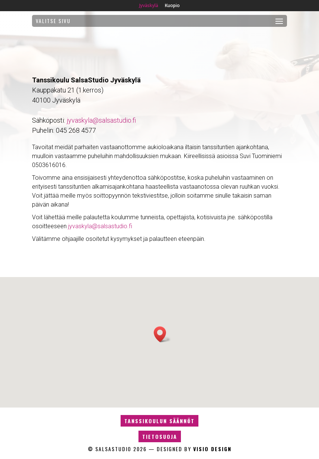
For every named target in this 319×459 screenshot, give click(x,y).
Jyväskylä (148, 6)
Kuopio (172, 6)
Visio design (212, 449)
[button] (162, 334)
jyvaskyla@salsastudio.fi (101, 120)
